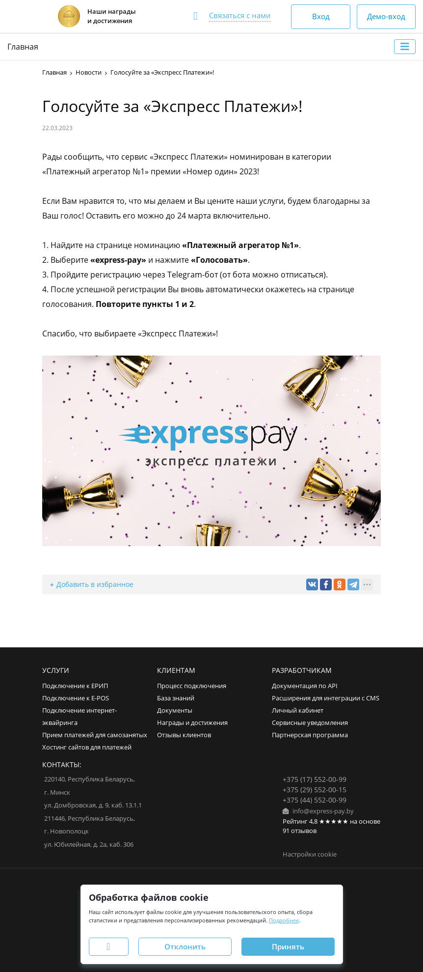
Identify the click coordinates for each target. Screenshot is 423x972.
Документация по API (305, 686)
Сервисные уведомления (310, 723)
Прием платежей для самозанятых (94, 735)
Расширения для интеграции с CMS (325, 698)
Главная (22, 46)
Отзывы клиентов (184, 735)
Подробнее (284, 920)
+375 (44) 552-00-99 (314, 800)
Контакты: (61, 764)
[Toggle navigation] (405, 46)
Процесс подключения (191, 686)
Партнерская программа (310, 735)
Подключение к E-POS (75, 698)
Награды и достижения (192, 723)
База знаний (175, 698)
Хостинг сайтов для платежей (87, 747)
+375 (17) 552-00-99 (314, 779)
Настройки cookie (310, 854)
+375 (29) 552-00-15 (314, 789)
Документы (174, 710)
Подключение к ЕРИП (75, 686)
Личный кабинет (297, 710)
